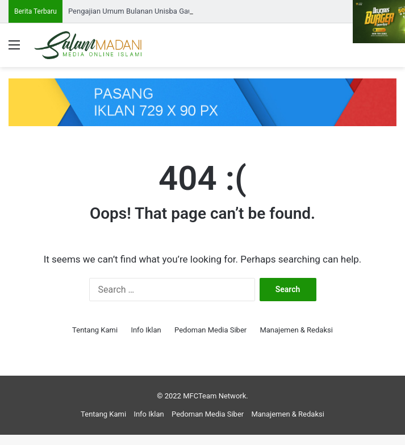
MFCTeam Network (214, 396)
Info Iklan (146, 330)
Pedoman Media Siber (210, 330)
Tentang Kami (95, 330)
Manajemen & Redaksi (296, 330)
